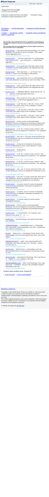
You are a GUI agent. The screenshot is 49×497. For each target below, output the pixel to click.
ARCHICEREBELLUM (13, 263)
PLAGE (8, 233)
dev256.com (20, 305)
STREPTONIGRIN (12, 225)
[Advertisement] (16, 23)
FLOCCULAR (10, 257)
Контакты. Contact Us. (8, 289)
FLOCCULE (10, 219)
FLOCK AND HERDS (24, 274)
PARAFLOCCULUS (12, 241)
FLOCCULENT (10, 274)
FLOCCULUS (10, 50)
